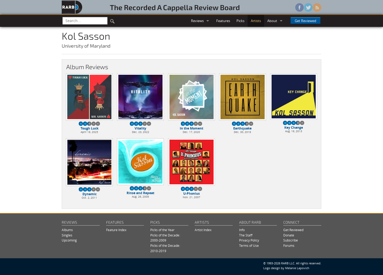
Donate (288, 235)
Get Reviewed (305, 20)
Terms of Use (249, 245)
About (272, 20)
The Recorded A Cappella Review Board (175, 7)
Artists (256, 20)
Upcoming (69, 240)
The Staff (245, 235)
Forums (288, 245)
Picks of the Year (162, 230)
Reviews (197, 20)
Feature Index (116, 230)
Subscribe (290, 240)
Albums (67, 230)
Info (242, 230)
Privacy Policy (249, 240)
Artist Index (203, 230)
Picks (240, 20)
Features (223, 20)
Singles (67, 235)
